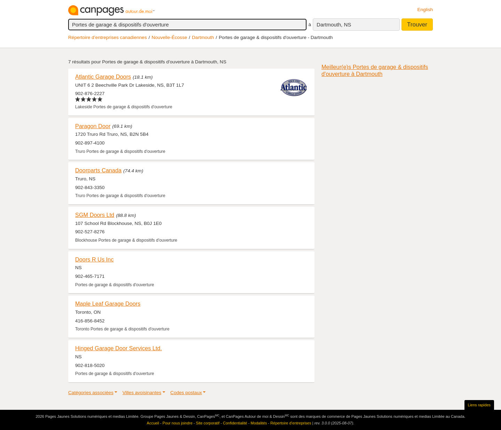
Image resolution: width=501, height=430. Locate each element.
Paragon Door (93, 126)
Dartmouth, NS (334, 25)
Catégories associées (90, 392)
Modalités (258, 423)
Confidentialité (235, 423)
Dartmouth (203, 37)
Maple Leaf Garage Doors (108, 303)
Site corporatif (208, 423)
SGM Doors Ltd (94, 215)
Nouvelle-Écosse (169, 37)
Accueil (153, 423)
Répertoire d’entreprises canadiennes (107, 37)
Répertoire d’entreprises (290, 423)
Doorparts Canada (98, 170)
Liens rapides (479, 405)
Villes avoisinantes (141, 392)
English (425, 9)
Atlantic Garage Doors (103, 76)
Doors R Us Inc (94, 259)
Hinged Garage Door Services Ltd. (118, 348)
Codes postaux (186, 392)
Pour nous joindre (177, 423)
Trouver (417, 24)
